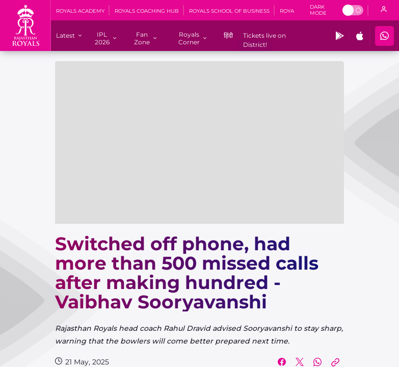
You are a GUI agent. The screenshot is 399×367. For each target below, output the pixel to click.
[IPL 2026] (102, 38)
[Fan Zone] (142, 38)
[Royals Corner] (189, 38)
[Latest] (65, 35)
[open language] (384, 10)
